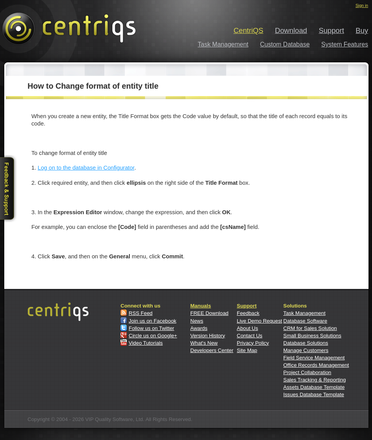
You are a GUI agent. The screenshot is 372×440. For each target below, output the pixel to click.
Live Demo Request (259, 321)
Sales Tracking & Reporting (314, 380)
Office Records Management (316, 365)
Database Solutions (305, 343)
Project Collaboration (307, 372)
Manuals (200, 306)
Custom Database (285, 44)
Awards (198, 328)
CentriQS (249, 30)
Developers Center (211, 350)
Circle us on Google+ (153, 336)
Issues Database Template (313, 394)
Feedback (248, 313)
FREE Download (209, 313)
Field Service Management (314, 358)
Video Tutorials (146, 343)
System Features (344, 44)
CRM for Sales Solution (310, 328)
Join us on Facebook (152, 321)
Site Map (247, 350)
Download (291, 30)
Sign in (361, 5)
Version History (207, 336)
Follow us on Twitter (151, 328)
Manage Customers (305, 350)
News (196, 321)
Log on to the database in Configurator (86, 168)
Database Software (305, 321)
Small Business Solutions (312, 336)
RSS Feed (141, 313)
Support (331, 30)
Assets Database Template (313, 387)
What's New (204, 343)
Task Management (223, 44)
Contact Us (249, 336)
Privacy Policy (253, 343)
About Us (247, 328)
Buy (362, 30)
